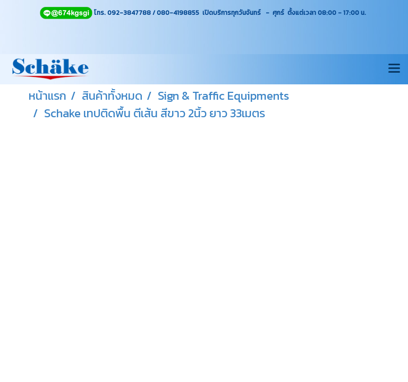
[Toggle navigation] (394, 69)
